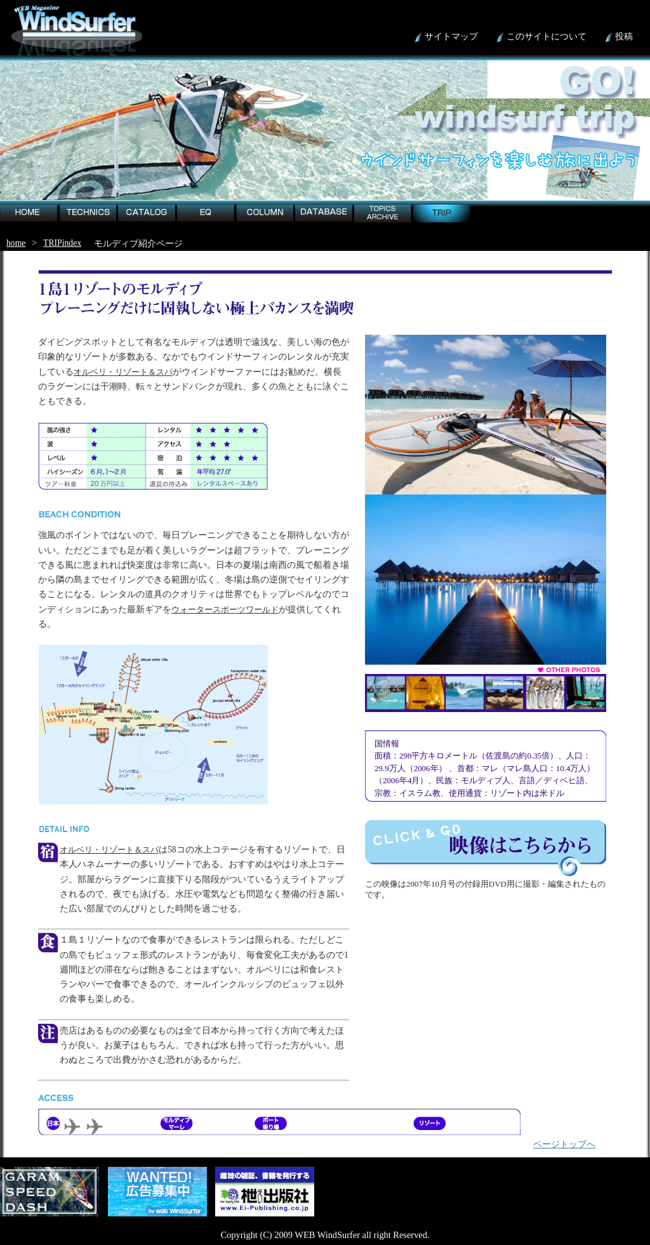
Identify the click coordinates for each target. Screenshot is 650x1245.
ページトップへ (564, 1144)
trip (415, 206)
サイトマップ (451, 36)
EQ (179, 206)
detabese (301, 206)
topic (358, 206)
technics (65, 206)
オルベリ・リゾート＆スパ (123, 372)
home (4, 206)
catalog (123, 206)
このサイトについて (547, 36)
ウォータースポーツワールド (225, 609)
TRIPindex (62, 243)
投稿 (624, 36)
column (242, 206)
